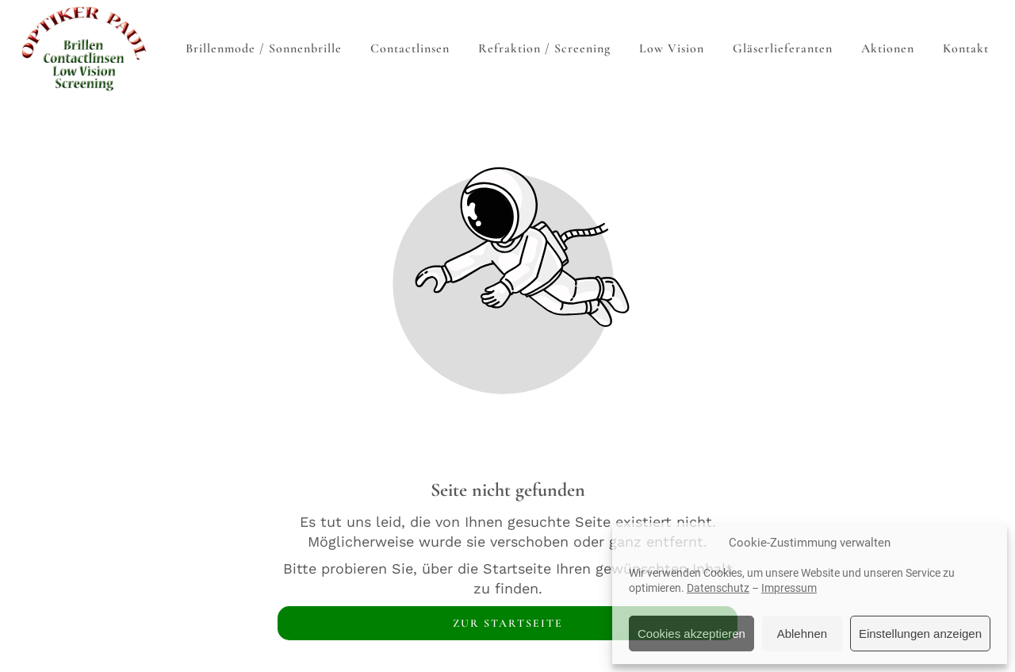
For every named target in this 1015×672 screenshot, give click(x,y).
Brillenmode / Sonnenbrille (264, 48)
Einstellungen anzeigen (920, 633)
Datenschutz (718, 588)
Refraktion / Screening (544, 48)
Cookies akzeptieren (691, 633)
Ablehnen (802, 633)
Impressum (789, 588)
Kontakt (966, 48)
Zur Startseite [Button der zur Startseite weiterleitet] (508, 623)
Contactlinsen (410, 48)
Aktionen (887, 48)
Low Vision (671, 48)
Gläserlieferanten (783, 48)
